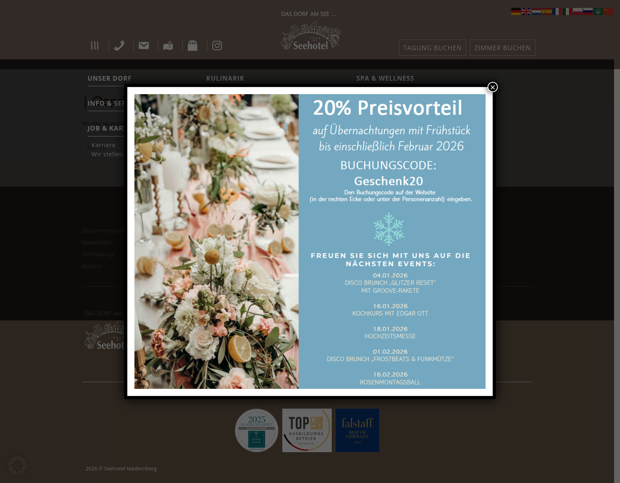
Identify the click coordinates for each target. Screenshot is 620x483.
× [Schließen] (492, 87)
